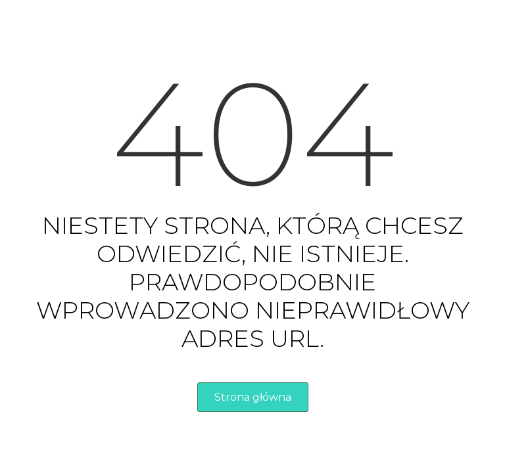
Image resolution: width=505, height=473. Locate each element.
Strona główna (252, 397)
